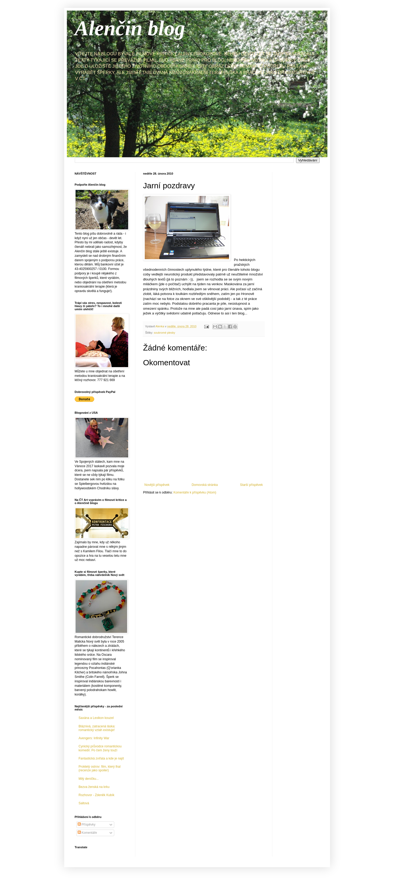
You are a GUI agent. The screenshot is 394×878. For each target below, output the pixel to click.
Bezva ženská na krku (94, 787)
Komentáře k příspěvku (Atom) (194, 492)
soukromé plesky (164, 332)
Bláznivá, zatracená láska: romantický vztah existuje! (97, 728)
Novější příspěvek (156, 485)
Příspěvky (87, 824)
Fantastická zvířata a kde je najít (101, 758)
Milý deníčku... (89, 779)
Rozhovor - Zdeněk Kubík (96, 795)
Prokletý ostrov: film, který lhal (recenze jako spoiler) (100, 768)
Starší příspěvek (251, 485)
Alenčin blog (130, 28)
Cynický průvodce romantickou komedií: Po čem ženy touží (100, 748)
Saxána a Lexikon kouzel (96, 718)
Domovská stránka (205, 485)
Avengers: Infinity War (94, 738)
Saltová (84, 803)
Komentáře (87, 833)
